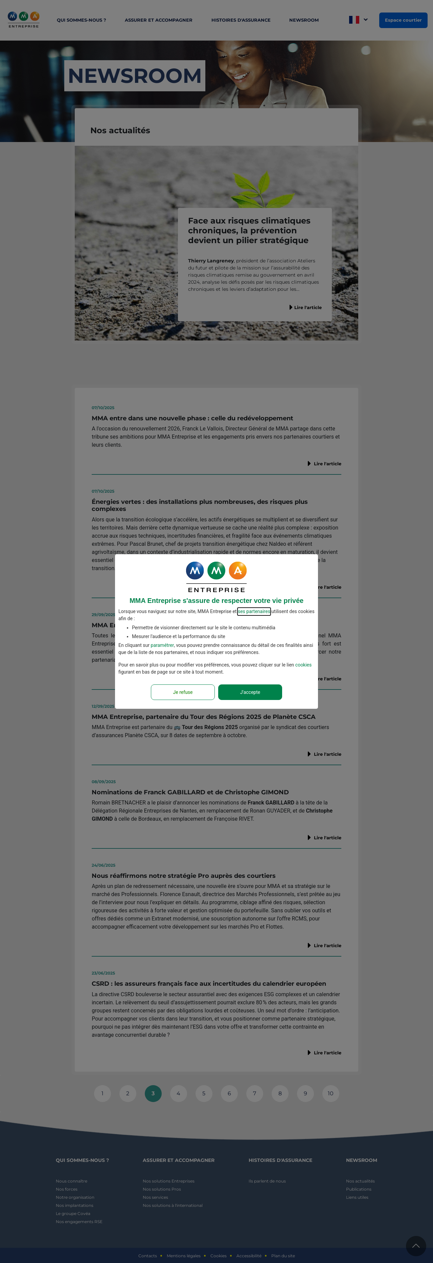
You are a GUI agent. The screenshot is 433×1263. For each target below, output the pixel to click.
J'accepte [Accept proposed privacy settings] (250, 692)
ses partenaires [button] (254, 611)
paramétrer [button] (162, 645)
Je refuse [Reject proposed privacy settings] (183, 692)
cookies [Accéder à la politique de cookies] (303, 665)
